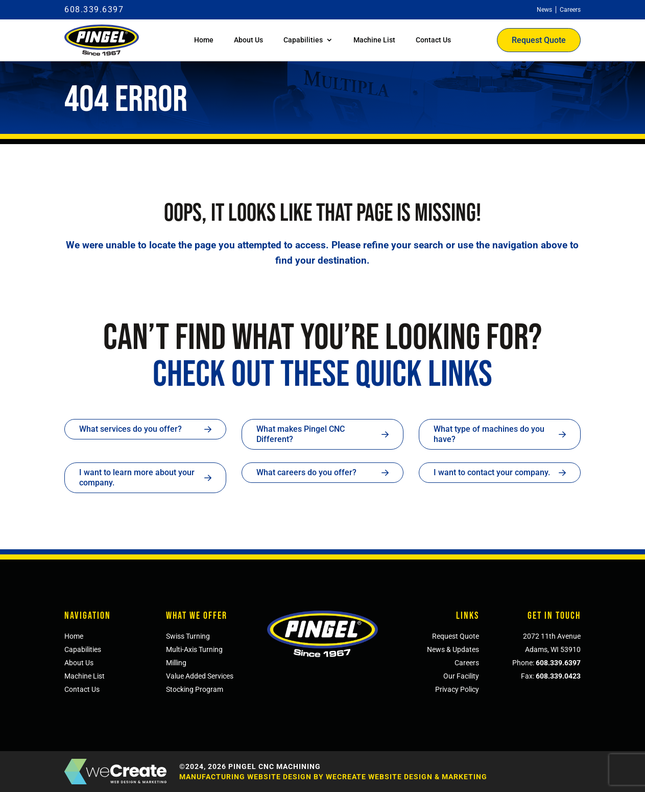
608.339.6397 (94, 9)
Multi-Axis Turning (194, 649)
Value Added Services (199, 676)
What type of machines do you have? (489, 434)
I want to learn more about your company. (137, 477)
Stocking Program (194, 689)
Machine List (374, 40)
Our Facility (461, 676)
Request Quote (539, 40)
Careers (467, 663)
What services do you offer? (130, 429)
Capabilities (303, 40)
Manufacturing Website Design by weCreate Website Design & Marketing (333, 777)
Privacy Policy (457, 689)
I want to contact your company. (492, 472)
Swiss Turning (188, 636)
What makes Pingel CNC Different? (300, 434)
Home (203, 40)
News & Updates (453, 649)
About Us (248, 40)
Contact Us (433, 40)
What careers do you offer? (306, 472)
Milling (176, 663)
